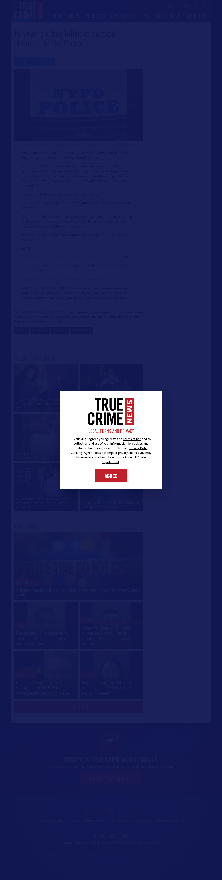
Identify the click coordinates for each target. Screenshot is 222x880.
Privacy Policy (138, 448)
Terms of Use (132, 439)
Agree (111, 475)
